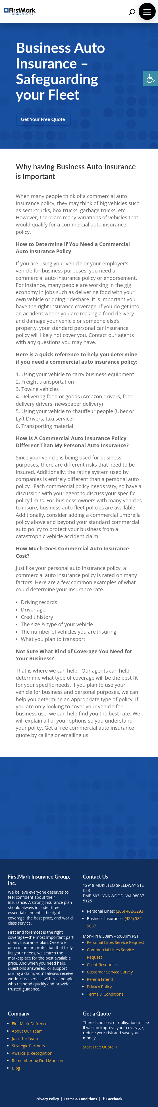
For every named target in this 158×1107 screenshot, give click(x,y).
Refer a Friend (100, 979)
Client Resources (102, 964)
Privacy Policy (99, 986)
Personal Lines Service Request (115, 942)
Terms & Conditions (105, 994)
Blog (16, 1068)
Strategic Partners (28, 1045)
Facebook (112, 1098)
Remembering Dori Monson (37, 1060)
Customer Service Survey (110, 972)
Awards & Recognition (32, 1053)
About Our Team (27, 1031)
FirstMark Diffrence (29, 1023)
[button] (150, 78)
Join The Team (25, 1038)
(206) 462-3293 (129, 911)
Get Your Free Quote (43, 119)
